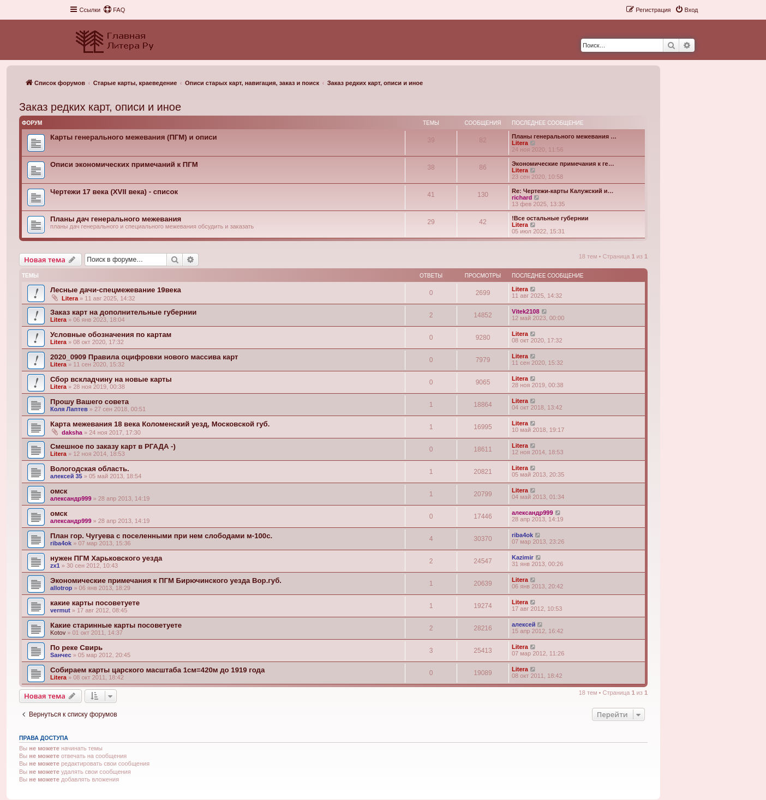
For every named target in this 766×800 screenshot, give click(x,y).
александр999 (71, 498)
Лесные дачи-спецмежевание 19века (115, 290)
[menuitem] (114, 9)
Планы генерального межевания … (564, 136)
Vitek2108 (526, 311)
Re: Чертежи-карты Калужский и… (563, 191)
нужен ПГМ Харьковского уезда (106, 558)
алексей (523, 624)
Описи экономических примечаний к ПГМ (124, 164)
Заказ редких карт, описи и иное (100, 107)
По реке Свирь (76, 647)
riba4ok (60, 543)
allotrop (61, 588)
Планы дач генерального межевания (115, 219)
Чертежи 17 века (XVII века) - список (114, 192)
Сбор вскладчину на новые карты (111, 379)
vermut (60, 610)
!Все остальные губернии (550, 218)
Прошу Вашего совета (89, 402)
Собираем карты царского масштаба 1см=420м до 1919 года (157, 670)
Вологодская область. (89, 469)
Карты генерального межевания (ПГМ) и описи (133, 137)
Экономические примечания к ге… (563, 163)
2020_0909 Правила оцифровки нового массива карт (144, 357)
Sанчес (60, 655)
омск (58, 491)
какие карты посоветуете (95, 603)
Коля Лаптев (69, 409)
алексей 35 (66, 476)
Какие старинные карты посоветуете (116, 625)
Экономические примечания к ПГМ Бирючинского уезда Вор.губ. (166, 580)
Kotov (57, 632)
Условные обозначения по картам (110, 334)
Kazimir (523, 557)
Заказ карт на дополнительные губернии (123, 312)
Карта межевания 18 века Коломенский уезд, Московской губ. (160, 424)
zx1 (55, 565)
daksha (72, 432)
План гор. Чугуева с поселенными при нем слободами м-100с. (161, 536)
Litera (520, 143)
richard (522, 197)
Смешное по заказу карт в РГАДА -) (113, 446)
